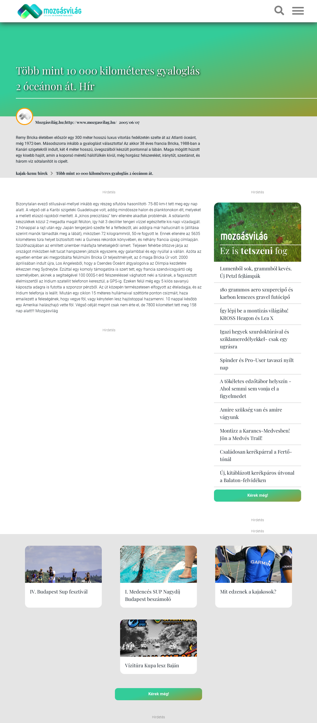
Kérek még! (257, 495)
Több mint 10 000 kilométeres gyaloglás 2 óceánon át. (104, 173)
